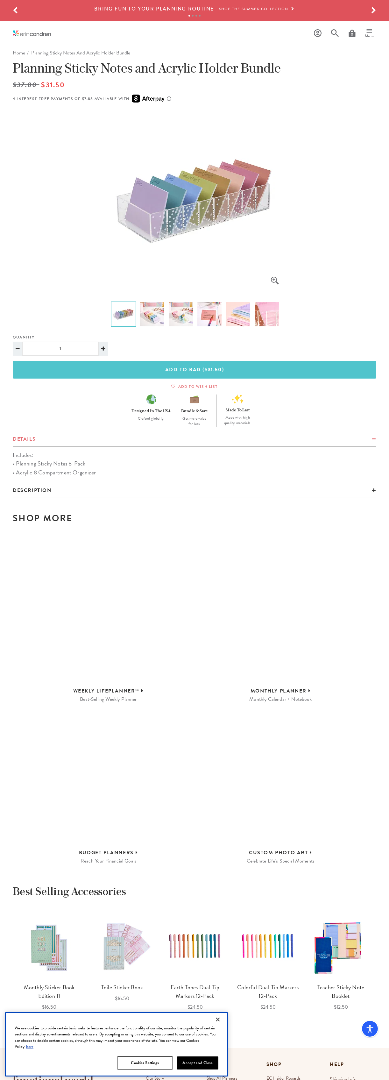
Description (32, 490)
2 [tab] (193, 16)
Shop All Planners (223, 976)
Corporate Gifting (161, 999)
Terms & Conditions (80, 1027)
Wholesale (155, 987)
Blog (212, 987)
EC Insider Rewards (285, 976)
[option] (194, 8)
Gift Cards (277, 1010)
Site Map (276, 1022)
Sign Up (111, 1012)
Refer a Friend (281, 999)
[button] (15, 10)
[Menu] (369, 33)
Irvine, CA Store (222, 1029)
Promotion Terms (252, 1074)
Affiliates (153, 1010)
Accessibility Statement (358, 1074)
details (24, 439)
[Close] (218, 1041)
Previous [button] (8, 865)
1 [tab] (189, 16)
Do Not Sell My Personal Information (303, 1074)
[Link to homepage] (32, 33)
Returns (340, 987)
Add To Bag (194, 369)
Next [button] (381, 865)
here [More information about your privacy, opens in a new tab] (29, 1068)
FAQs (338, 999)
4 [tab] (200, 16)
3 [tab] (196, 16)
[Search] (335, 33)
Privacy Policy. (106, 1027)
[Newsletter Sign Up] (55, 1012)
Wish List (276, 987)
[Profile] (318, 33)
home (19, 53)
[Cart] (352, 33)
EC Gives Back (159, 1022)
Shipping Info (344, 976)
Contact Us (343, 1010)
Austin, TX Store (222, 1018)
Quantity (24, 337)
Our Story (155, 976)
